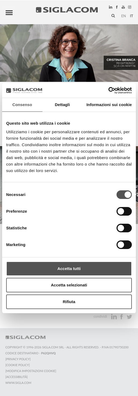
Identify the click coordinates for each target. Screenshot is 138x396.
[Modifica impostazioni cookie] (30, 370)
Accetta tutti (69, 268)
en (123, 15)
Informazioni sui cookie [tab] (109, 104)
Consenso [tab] (22, 104)
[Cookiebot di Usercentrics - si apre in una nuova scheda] (108, 90)
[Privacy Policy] (18, 358)
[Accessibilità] (16, 376)
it (131, 15)
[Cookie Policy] (17, 364)
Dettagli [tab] (62, 104)
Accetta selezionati (69, 285)
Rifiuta (69, 301)
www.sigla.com (18, 382)
